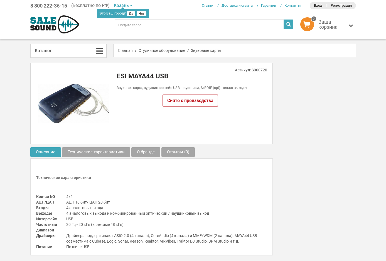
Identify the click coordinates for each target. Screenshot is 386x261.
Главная (125, 50)
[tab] (69, 50)
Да (131, 14)
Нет (141, 14)
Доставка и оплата (237, 5)
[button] (328, 25)
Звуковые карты (206, 50)
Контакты (292, 5)
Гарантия (268, 5)
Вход (318, 5)
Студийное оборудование (162, 50)
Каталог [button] (43, 50)
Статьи (207, 5)
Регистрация (341, 5)
